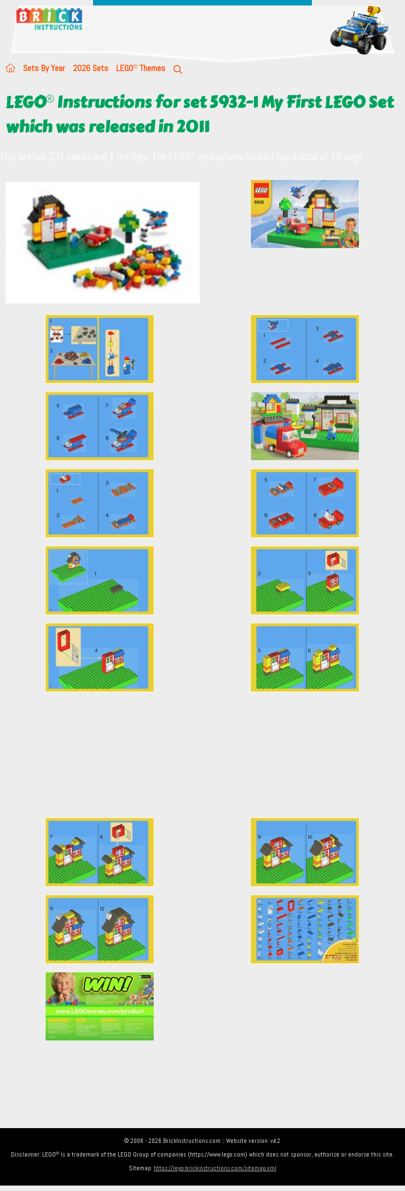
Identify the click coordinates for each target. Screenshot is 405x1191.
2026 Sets (90, 68)
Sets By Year (44, 68)
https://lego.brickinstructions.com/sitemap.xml (215, 1168)
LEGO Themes (140, 68)
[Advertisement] (205, 754)
